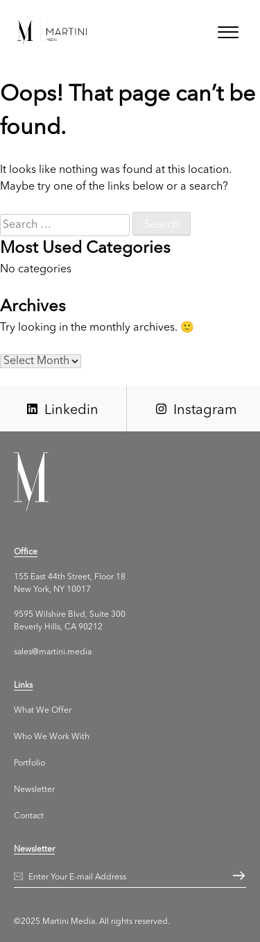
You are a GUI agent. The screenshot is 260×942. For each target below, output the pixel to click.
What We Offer (42, 710)
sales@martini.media (53, 652)
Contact (29, 816)
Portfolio (29, 763)
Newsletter (34, 790)
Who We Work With (51, 737)
